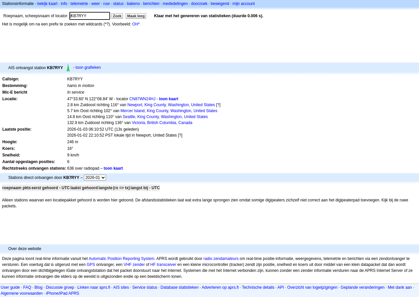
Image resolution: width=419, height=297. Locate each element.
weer (95, 3)
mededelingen (175, 3)
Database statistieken (179, 287)
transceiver (166, 264)
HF (153, 264)
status (118, 3)
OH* (136, 24)
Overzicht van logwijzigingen (312, 287)
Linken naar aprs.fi (94, 287)
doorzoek (199, 3)
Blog (38, 287)
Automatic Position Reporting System (121, 258)
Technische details (258, 287)
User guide (10, 287)
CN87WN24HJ (142, 99)
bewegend (220, 3)
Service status (144, 287)
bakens (133, 3)
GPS (91, 264)
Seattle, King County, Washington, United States (165, 116)
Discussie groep (60, 287)
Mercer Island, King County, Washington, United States (169, 110)
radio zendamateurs (221, 258)
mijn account (243, 3)
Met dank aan (400, 287)
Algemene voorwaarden (22, 293)
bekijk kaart (47, 3)
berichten (151, 3)
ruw (106, 3)
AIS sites (121, 287)
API (280, 287)
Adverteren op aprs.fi (220, 287)
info (64, 3)
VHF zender (134, 264)
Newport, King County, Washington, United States (171, 105)
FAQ (27, 287)
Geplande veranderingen (363, 287)
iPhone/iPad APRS (62, 293)
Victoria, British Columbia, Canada (162, 122)
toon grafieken (88, 67)
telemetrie (79, 3)
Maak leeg (136, 16)
